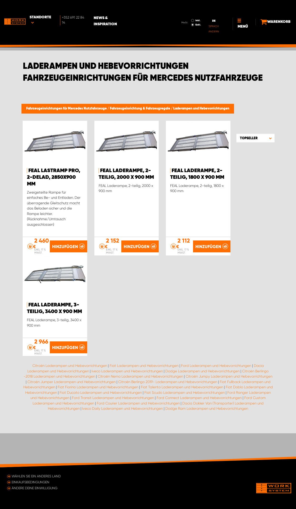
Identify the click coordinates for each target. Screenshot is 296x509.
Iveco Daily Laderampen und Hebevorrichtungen (122, 442)
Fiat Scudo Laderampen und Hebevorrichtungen (184, 426)
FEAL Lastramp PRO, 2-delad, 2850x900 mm (53, 177)
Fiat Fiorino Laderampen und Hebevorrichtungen (98, 421)
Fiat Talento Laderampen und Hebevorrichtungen (182, 421)
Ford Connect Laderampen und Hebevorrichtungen (199, 431)
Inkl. (186, 6)
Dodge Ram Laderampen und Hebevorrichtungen (206, 442)
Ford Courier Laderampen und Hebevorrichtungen (138, 437)
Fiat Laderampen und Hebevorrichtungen (144, 399)
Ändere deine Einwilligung (34, 488)
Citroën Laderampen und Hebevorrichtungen (69, 399)
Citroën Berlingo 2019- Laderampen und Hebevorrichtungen (167, 415)
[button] (255, 138)
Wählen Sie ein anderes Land (36, 476)
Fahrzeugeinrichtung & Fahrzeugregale (140, 108)
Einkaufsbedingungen (30, 482)
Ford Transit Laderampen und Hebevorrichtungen (113, 431)
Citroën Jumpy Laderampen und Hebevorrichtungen (229, 410)
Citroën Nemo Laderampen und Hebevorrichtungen (140, 410)
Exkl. (186, 11)
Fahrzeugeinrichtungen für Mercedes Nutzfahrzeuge (66, 108)
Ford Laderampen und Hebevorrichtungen (216, 399)
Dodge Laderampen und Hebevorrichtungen (202, 405)
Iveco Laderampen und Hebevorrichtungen (127, 405)
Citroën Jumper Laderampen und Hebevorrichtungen (71, 415)
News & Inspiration (124, 7)
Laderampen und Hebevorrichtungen (201, 108)
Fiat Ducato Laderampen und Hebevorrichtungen (101, 426)
